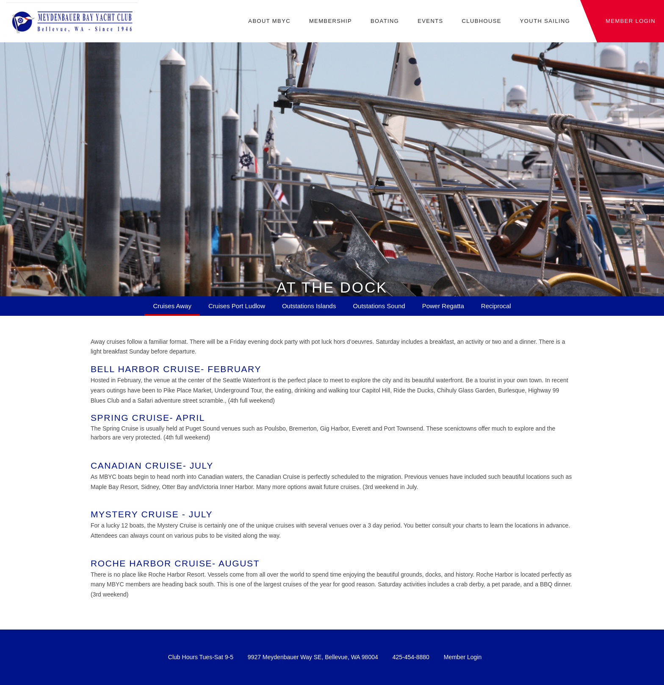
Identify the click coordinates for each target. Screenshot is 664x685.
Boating (385, 21)
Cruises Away (172, 305)
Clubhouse (481, 21)
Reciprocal (496, 305)
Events (430, 21)
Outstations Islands (309, 305)
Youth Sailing (545, 21)
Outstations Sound (379, 305)
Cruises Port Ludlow (236, 305)
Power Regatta (443, 305)
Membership (330, 21)
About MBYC (269, 21)
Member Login (463, 657)
